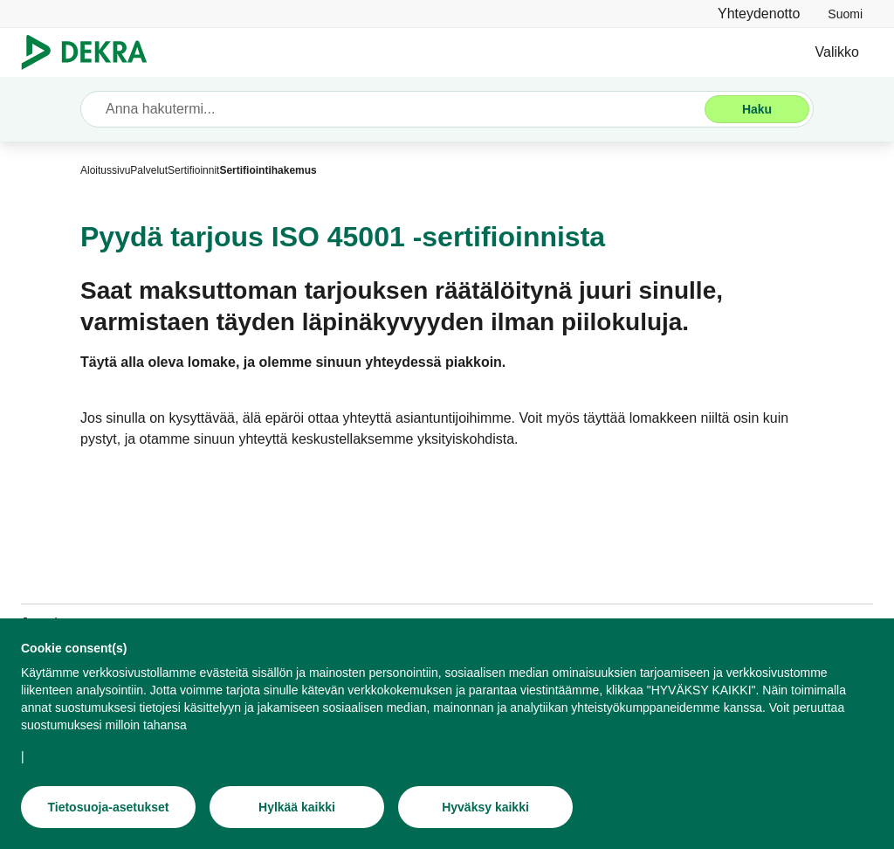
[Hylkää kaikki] (297, 810)
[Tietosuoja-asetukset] (108, 810)
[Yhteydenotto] (758, 13)
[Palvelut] (149, 170)
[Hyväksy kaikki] (485, 810)
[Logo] (91, 52)
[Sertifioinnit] (193, 170)
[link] (845, 13)
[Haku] (757, 109)
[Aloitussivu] (105, 170)
